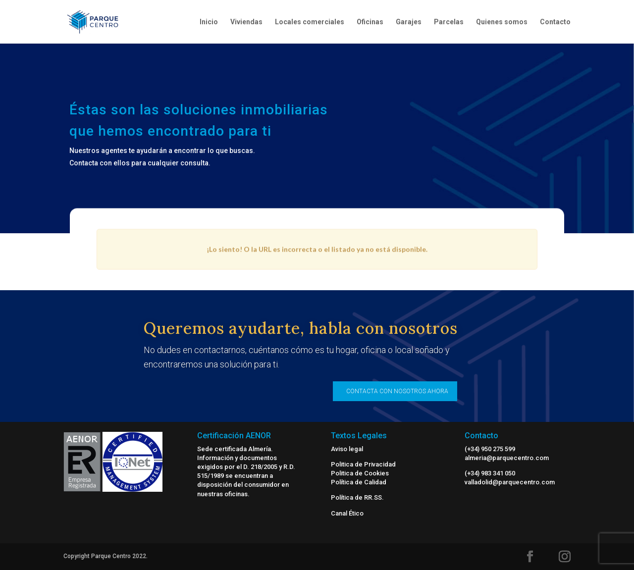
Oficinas (370, 22)
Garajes (409, 22)
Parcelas (449, 22)
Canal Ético (347, 513)
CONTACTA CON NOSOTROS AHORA (397, 391)
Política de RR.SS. (357, 497)
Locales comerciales (309, 22)
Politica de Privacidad (363, 464)
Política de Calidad (358, 482)
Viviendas (246, 22)
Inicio (209, 22)
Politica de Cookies (360, 473)
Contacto (555, 22)
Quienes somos (502, 22)
